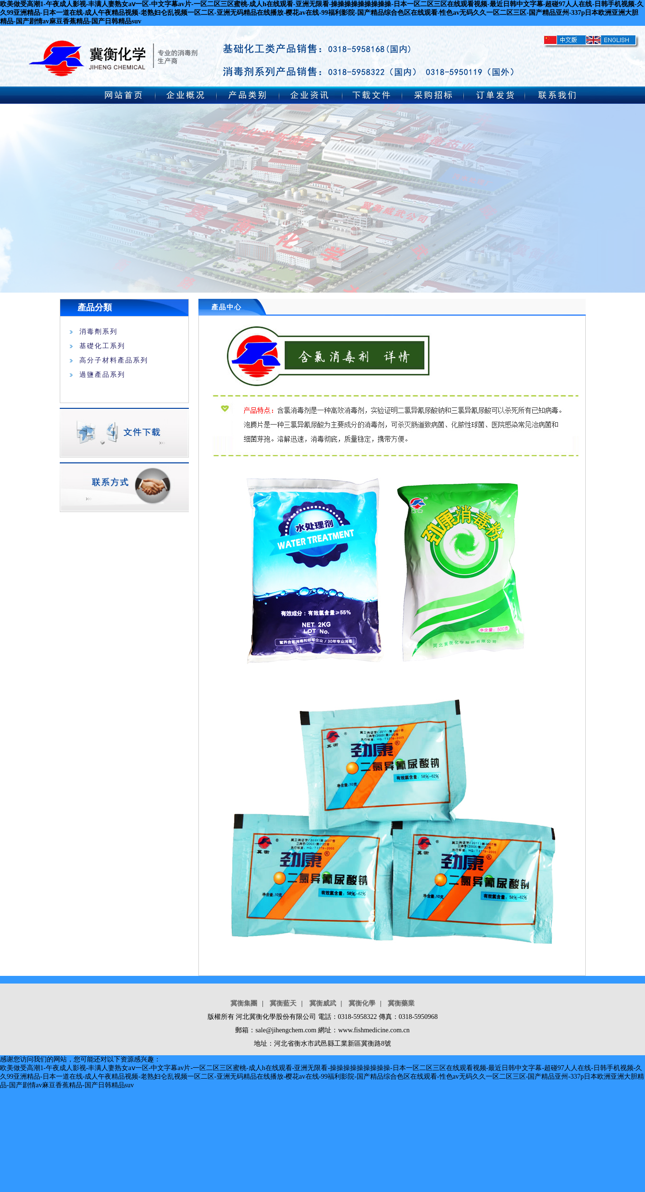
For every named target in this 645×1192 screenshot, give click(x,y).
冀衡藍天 (283, 1003)
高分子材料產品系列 (113, 360)
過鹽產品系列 (102, 374)
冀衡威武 (322, 1003)
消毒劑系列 (98, 331)
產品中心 (226, 307)
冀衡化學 (362, 1003)
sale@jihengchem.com (286, 1030)
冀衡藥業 (401, 1003)
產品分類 (94, 307)
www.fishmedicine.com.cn (374, 1030)
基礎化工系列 (102, 346)
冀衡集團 (243, 1003)
